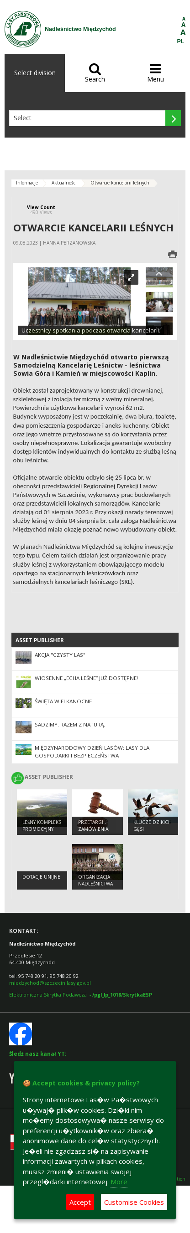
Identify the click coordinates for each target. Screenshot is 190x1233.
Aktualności (64, 182)
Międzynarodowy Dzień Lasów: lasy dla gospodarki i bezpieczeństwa (92, 751)
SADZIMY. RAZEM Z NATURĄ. (70, 724)
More (119, 1181)
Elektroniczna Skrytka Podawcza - (80, 994)
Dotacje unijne (41, 877)
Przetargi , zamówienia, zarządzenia (94, 829)
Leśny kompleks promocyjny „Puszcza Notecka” (41, 832)
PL (181, 41)
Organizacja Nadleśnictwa (95, 880)
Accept (80, 1202)
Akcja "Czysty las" (60, 654)
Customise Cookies (134, 1202)
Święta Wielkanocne (63, 701)
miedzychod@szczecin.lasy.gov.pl (50, 982)
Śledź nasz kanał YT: (37, 1053)
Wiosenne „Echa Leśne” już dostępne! (86, 678)
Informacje (27, 182)
